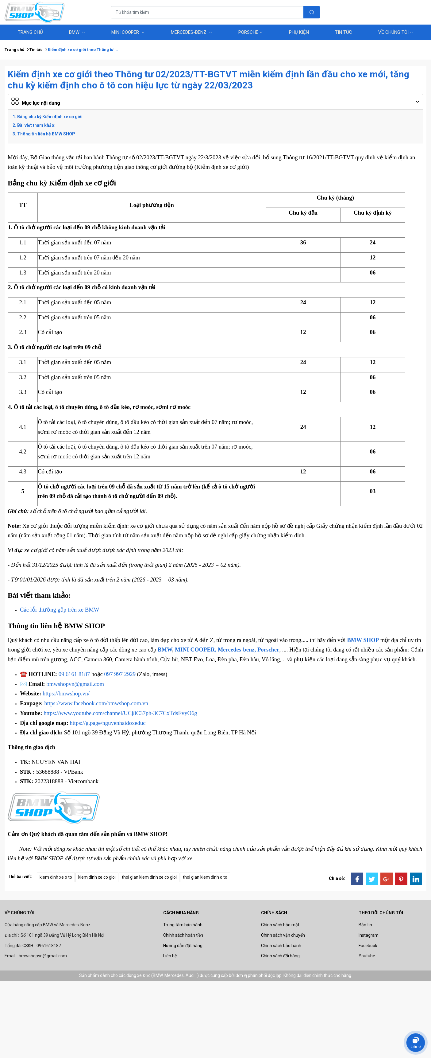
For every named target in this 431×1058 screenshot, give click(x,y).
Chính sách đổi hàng (280, 955)
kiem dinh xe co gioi (97, 877)
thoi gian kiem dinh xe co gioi (149, 877)
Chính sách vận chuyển (283, 935)
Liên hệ (170, 955)
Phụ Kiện (299, 32)
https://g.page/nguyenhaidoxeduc (107, 723)
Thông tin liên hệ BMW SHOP (46, 133)
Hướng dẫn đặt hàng (182, 945)
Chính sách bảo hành (281, 945)
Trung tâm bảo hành (182, 924)
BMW (77, 32)
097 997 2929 (120, 674)
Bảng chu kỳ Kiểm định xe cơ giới (50, 116)
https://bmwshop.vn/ (66, 693)
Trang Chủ (30, 32)
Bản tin (365, 924)
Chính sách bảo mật (280, 924)
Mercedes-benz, (237, 649)
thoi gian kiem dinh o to (205, 877)
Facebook (368, 945)
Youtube (367, 955)
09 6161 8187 (74, 674)
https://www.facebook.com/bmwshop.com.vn (96, 703)
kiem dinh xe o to (56, 877)
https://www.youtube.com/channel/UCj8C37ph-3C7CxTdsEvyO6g (120, 713)
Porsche (250, 32)
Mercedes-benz (191, 32)
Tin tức (343, 32)
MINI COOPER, (195, 649)
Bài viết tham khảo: (36, 125)
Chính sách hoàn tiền (183, 935)
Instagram (369, 935)
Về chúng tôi (395, 32)
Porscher (268, 649)
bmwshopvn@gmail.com (75, 684)
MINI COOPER (128, 32)
